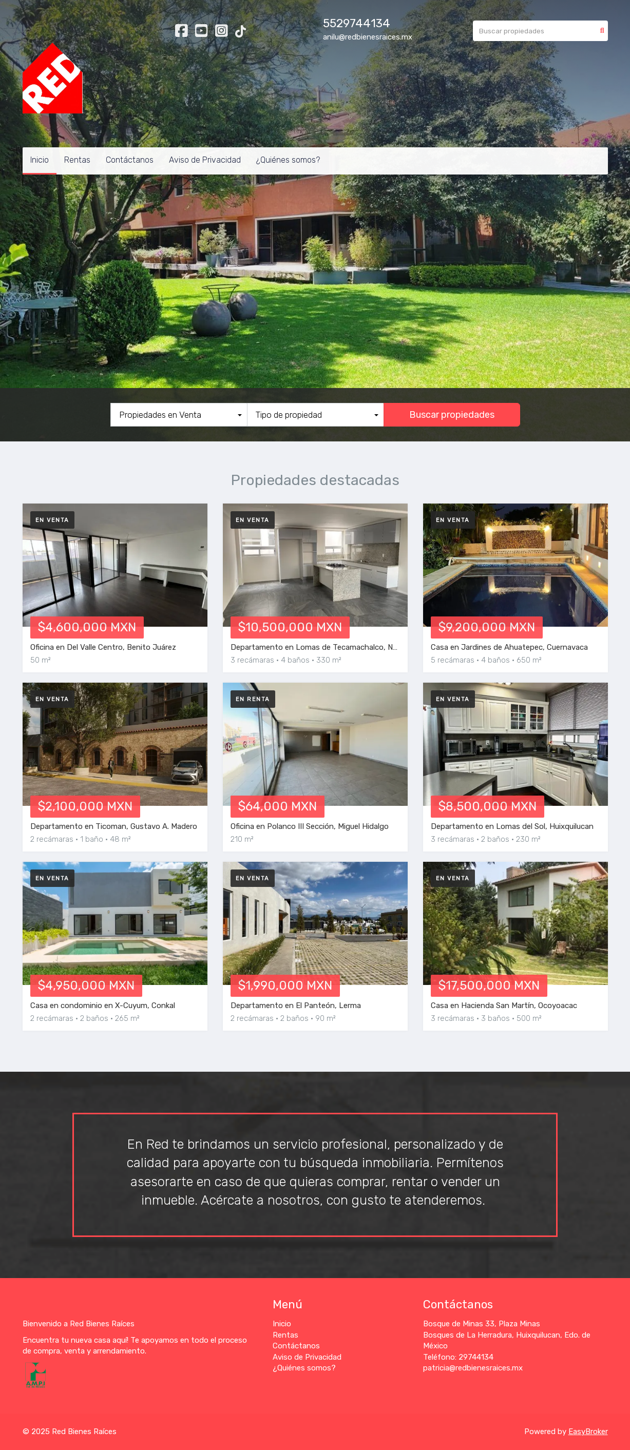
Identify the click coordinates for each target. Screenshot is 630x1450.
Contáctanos (130, 160)
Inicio (39, 160)
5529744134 (356, 23)
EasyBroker (588, 1431)
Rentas (77, 160)
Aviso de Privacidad (205, 160)
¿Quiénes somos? (288, 160)
